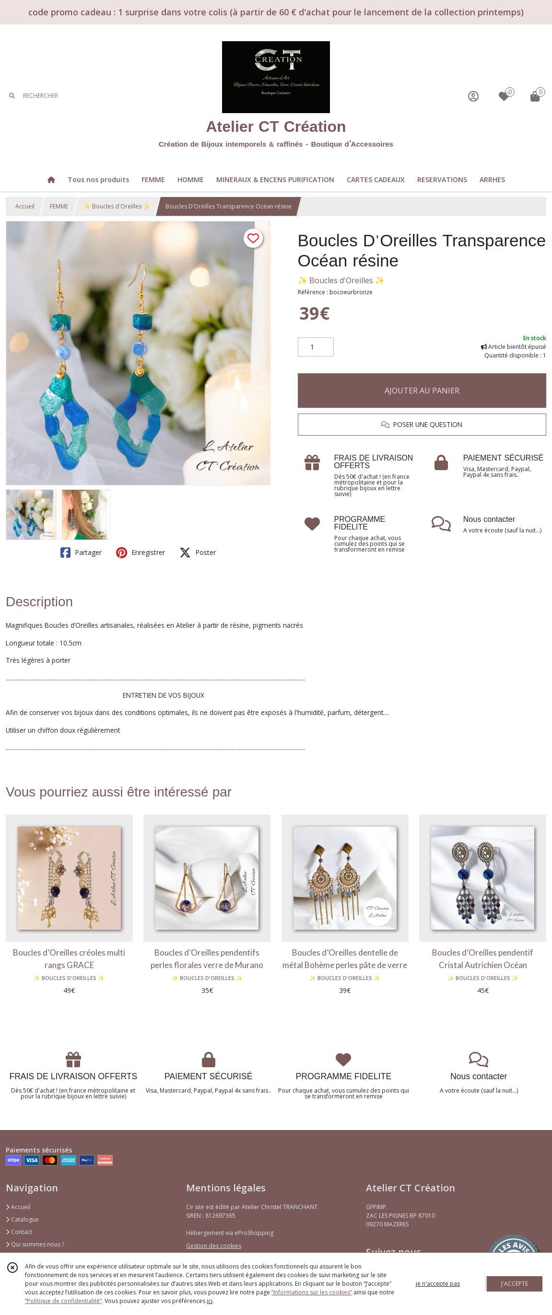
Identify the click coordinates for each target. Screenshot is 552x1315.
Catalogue (22, 1219)
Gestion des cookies (213, 1246)
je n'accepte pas (438, 1284)
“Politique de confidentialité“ (63, 1301)
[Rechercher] (12, 96)
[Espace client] (473, 96)
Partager (81, 552)
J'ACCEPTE (514, 1284)
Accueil (25, 206)
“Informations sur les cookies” (311, 1292)
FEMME (59, 206)
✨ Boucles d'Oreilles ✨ (116, 206)
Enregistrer (140, 552)
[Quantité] (316, 347)
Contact (19, 1232)
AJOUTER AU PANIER (422, 390)
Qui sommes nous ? (35, 1244)
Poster (197, 552)
